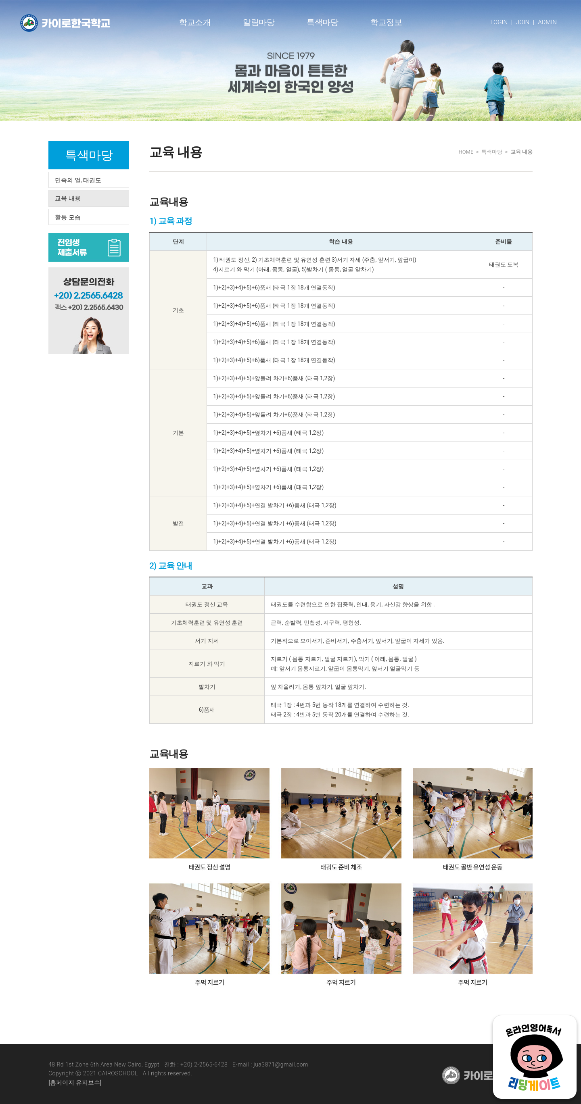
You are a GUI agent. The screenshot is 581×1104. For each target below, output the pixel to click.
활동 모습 (68, 217)
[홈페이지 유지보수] (75, 1082)
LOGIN (499, 22)
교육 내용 (68, 198)
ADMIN (547, 22)
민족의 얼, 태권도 (78, 180)
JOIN (522, 22)
